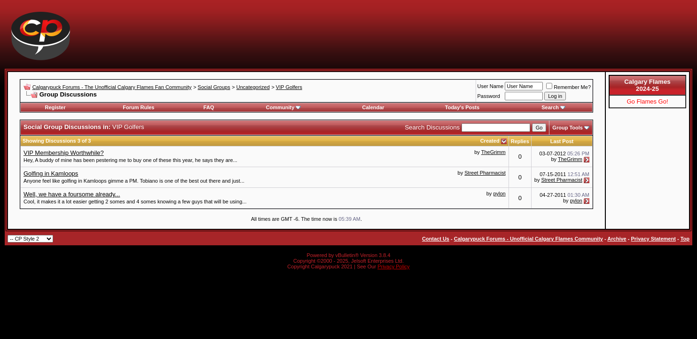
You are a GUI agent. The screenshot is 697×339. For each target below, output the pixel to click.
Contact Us (435, 239)
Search (553, 107)
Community (283, 107)
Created (490, 141)
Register (55, 107)
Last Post (562, 141)
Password (489, 96)
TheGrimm (493, 152)
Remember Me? (568, 87)
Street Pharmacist (484, 173)
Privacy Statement (653, 239)
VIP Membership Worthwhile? (63, 152)
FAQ (209, 107)
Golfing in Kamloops (50, 173)
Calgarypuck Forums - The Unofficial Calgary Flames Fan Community (112, 87)
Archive (616, 239)
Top (685, 239)
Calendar (373, 107)
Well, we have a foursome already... (71, 194)
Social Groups (214, 87)
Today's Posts (462, 107)
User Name (491, 86)
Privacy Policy (393, 266)
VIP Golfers (289, 87)
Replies (520, 141)
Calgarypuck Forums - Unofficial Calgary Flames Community (528, 239)
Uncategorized (253, 87)
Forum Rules (138, 107)
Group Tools (567, 127)
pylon (499, 193)
